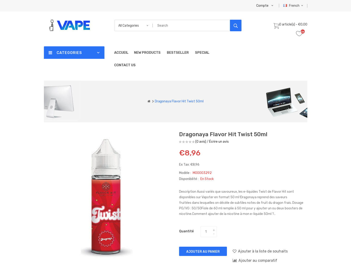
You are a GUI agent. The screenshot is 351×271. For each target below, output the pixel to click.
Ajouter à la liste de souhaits (260, 251)
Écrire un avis (219, 142)
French (293, 6)
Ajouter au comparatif (255, 260)
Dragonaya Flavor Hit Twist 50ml (179, 101)
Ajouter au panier (203, 252)
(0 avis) (200, 142)
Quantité (186, 231)
